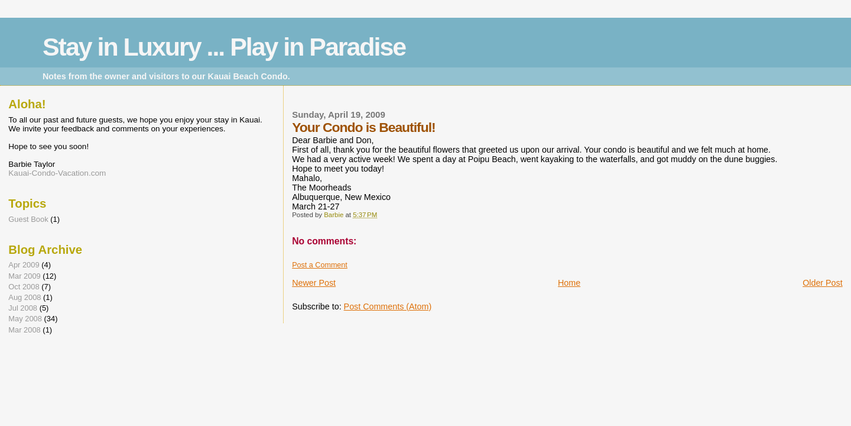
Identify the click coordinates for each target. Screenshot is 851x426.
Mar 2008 (24, 329)
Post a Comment (319, 265)
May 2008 (25, 318)
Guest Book (28, 219)
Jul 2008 (22, 308)
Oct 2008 (23, 286)
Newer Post (314, 283)
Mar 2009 (24, 276)
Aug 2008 (24, 297)
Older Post (823, 283)
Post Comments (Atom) (388, 306)
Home (569, 283)
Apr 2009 (23, 264)
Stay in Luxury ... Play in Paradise (224, 47)
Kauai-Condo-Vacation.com (57, 173)
